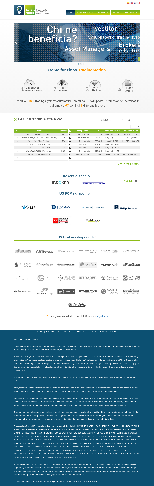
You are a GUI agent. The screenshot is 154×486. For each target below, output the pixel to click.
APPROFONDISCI (131, 12)
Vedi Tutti (130, 181)
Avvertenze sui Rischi (90, 481)
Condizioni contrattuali (73, 481)
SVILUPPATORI (102, 12)
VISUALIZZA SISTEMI (85, 12)
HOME (70, 12)
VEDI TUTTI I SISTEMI (129, 164)
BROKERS (116, 12)
